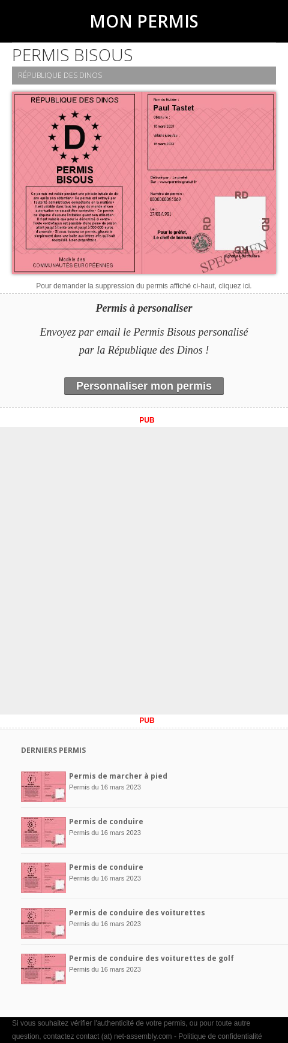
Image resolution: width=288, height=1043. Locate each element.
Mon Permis (144, 21)
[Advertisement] (144, 571)
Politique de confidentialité (220, 1036)
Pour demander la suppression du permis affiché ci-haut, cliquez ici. (143, 286)
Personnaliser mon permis (144, 386)
